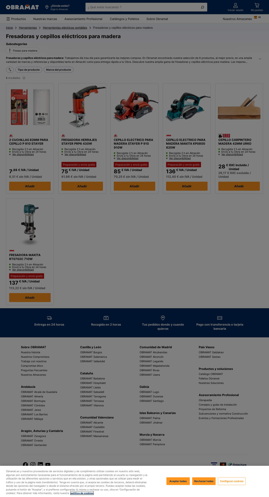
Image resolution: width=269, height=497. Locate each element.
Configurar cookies (231, 480)
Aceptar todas (178, 480)
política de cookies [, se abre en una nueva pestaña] (82, 493)
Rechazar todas (203, 480)
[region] (134, 481)
